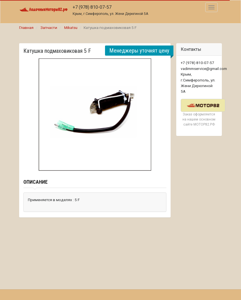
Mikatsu (70, 27)
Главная (26, 27)
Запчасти (49, 27)
